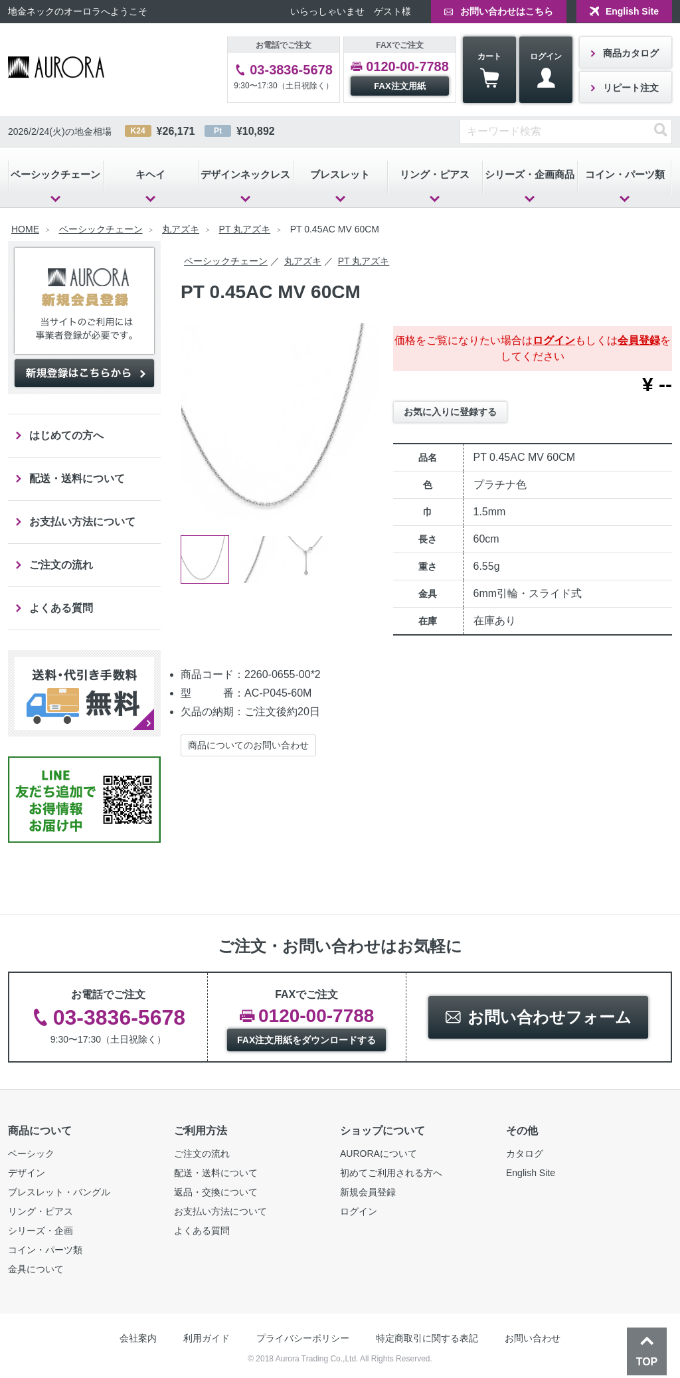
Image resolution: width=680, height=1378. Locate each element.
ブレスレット (340, 174)
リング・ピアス (434, 174)
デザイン (26, 1172)
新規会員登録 (368, 1192)
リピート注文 (631, 87)
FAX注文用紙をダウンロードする (306, 1040)
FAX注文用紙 (399, 86)
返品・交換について (216, 1192)
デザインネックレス (245, 174)
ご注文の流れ (61, 564)
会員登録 (639, 340)
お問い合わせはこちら (506, 11)
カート (489, 70)
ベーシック (31, 1153)
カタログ (524, 1153)
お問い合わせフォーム (550, 1017)
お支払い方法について (82, 521)
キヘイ (150, 174)
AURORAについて (378, 1153)
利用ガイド (206, 1338)
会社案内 (138, 1338)
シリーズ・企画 (40, 1230)
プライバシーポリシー (302, 1338)
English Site (632, 11)
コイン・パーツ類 (625, 174)
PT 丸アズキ (245, 229)
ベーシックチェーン (55, 174)
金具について (36, 1269)
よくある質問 (61, 608)
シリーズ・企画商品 (529, 174)
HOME (25, 229)
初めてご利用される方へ (391, 1172)
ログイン (545, 70)
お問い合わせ (532, 1338)
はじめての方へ (66, 435)
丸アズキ (180, 229)
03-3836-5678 (291, 69)
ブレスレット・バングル (59, 1192)
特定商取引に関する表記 (427, 1338)
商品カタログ (631, 53)
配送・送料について (77, 478)
